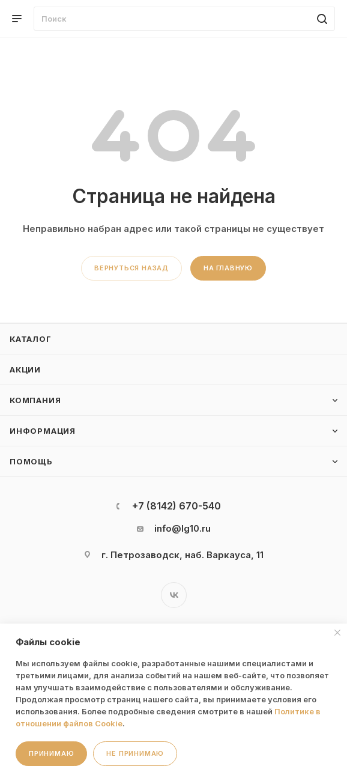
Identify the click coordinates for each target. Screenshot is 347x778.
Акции (25, 369)
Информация (43, 431)
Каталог (31, 339)
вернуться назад (131, 268)
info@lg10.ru (182, 528)
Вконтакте (174, 595)
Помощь (31, 461)
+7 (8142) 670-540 (176, 506)
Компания (35, 400)
